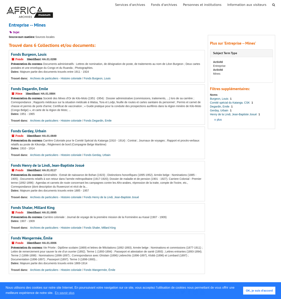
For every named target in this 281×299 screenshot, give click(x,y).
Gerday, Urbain (219, 110)
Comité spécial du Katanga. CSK (230, 102)
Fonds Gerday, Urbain (28, 130)
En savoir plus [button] (65, 293)
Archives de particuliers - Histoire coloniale (56, 78)
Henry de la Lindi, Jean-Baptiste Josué (234, 114)
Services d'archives (130, 5)
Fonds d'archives (164, 5)
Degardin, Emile (220, 106)
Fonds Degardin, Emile (29, 88)
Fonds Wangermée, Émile (31, 238)
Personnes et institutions (202, 5)
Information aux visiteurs (246, 5)
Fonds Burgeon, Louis (28, 54)
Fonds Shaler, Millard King (33, 207)
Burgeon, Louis (219, 98)
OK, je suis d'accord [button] (259, 290)
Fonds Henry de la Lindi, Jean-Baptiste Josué (47, 165)
